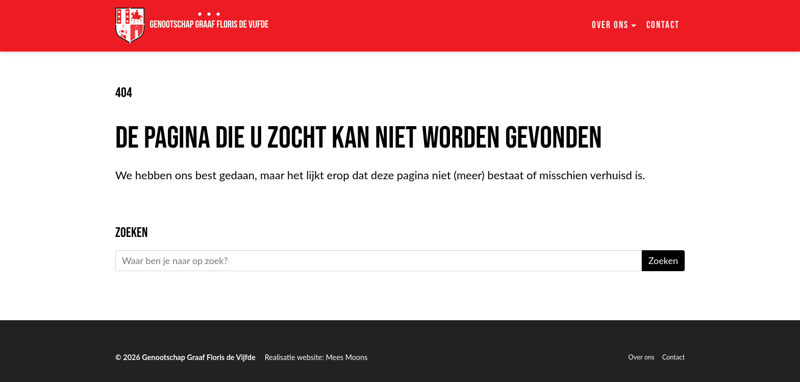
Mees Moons (346, 357)
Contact (663, 25)
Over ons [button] (610, 25)
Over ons (642, 357)
